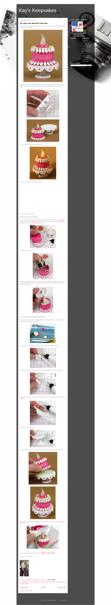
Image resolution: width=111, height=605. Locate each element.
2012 (85, 61)
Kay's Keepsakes (37, 10)
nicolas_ (58, 600)
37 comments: (41, 579)
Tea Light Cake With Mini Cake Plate (34, 23)
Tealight (26, 583)
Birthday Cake (26, 581)
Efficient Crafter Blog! (48, 553)
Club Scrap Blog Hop (35, 581)
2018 (85, 40)
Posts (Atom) (29, 590)
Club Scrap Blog (60, 26)
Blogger (68, 600)
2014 (85, 57)
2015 (85, 55)
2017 (85, 51)
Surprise (35, 26)
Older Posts (62, 587)
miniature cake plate (46, 581)
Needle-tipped (35, 222)
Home (43, 587)
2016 (85, 53)
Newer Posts (24, 587)
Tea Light (22, 583)
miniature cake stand (56, 581)
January (87, 42)
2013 (85, 59)
